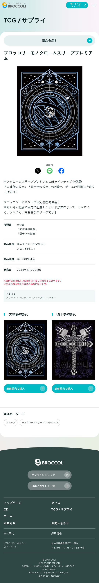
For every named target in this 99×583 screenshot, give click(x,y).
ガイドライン (10, 547)
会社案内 (9, 533)
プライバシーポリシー (15, 543)
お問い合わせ (60, 523)
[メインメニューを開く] (93, 5)
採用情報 (56, 533)
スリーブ (10, 297)
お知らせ (10, 523)
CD (6, 509)
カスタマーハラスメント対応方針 (68, 548)
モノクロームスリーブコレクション (37, 297)
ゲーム (8, 516)
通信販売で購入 (15, 388)
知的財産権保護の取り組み (64, 543)
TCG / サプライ (62, 509)
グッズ (55, 503)
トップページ (12, 503)
